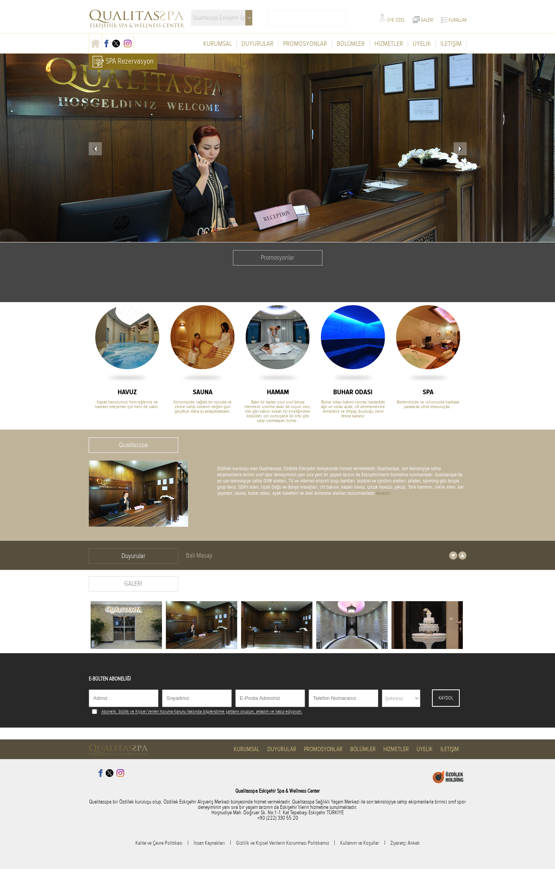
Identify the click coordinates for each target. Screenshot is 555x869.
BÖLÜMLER (351, 43)
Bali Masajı (199, 555)
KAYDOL (446, 698)
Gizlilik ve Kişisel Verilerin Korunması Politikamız (282, 843)
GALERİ (423, 20)
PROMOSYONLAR (305, 43)
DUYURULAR (257, 43)
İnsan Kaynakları (209, 843)
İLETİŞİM (451, 43)
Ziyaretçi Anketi (405, 843)
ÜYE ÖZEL (392, 20)
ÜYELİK (422, 43)
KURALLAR (454, 20)
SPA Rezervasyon (123, 61)
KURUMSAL (217, 43)
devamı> (383, 493)
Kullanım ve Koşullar (359, 843)
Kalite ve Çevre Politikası (158, 843)
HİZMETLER (388, 43)
